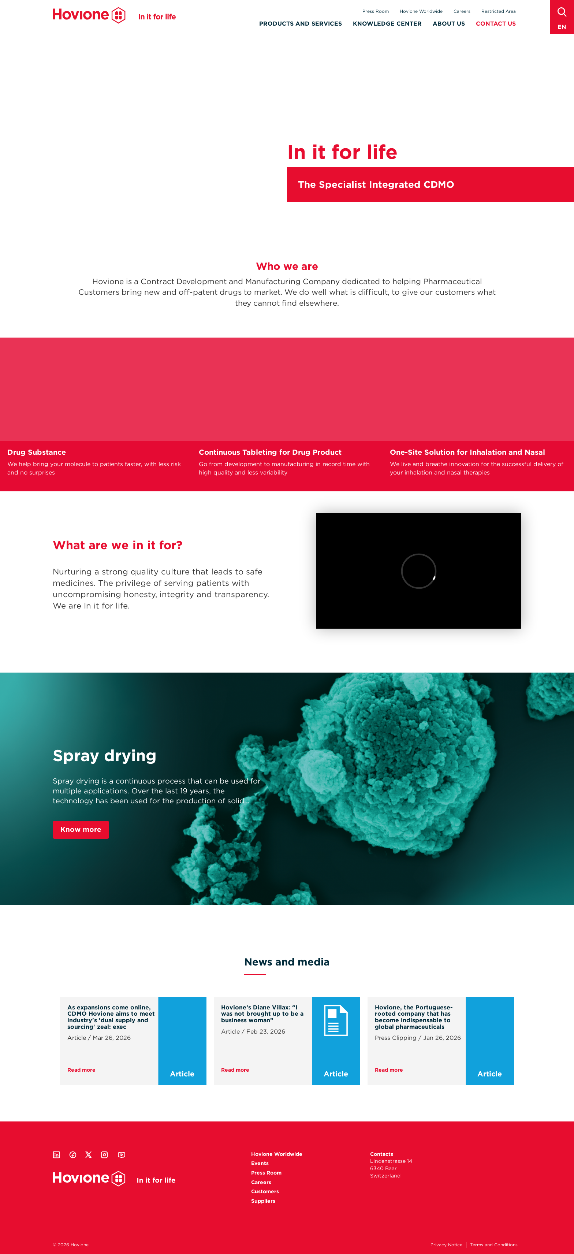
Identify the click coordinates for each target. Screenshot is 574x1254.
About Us (449, 24)
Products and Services (300, 24)
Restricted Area (498, 11)
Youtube (122, 1155)
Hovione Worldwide (421, 11)
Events (260, 1163)
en (562, 26)
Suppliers (263, 1201)
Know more (80, 829)
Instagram (104, 1155)
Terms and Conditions (494, 1244)
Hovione (114, 16)
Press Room (375, 11)
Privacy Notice (446, 1244)
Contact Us (496, 24)
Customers (265, 1191)
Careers (462, 11)
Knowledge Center (387, 24)
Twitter (88, 1154)
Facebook (73, 1155)
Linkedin (56, 1155)
